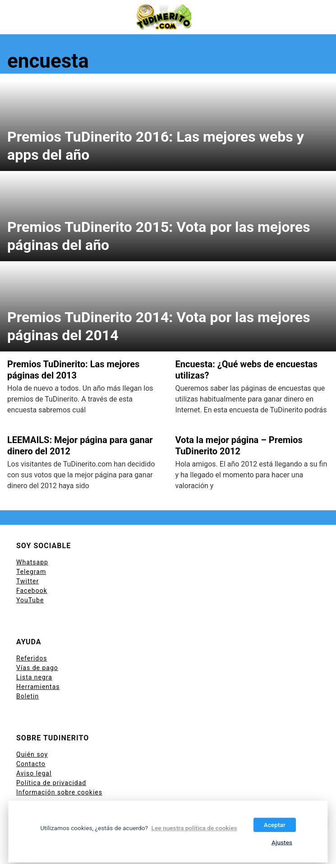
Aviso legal (33, 773)
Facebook (31, 590)
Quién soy (32, 754)
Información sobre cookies (59, 792)
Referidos (31, 658)
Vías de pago (37, 667)
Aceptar (274, 824)
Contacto (31, 763)
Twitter (27, 581)
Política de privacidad (51, 782)
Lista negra (34, 677)
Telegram (31, 571)
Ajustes (282, 842)
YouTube (30, 600)
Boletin (27, 696)
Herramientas (38, 686)
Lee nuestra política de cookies (194, 828)
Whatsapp (32, 562)
